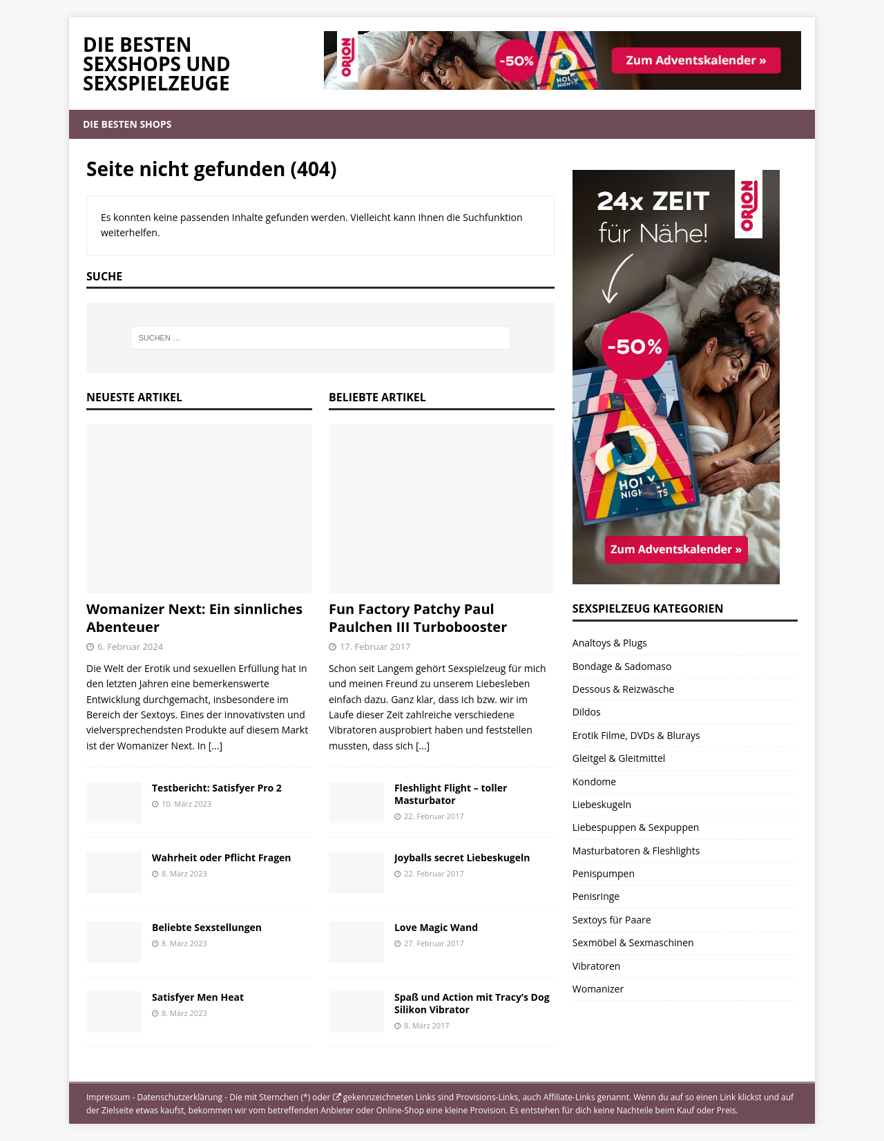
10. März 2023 (186, 803)
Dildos (587, 711)
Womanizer (598, 988)
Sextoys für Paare (612, 919)
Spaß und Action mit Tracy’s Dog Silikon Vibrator (472, 1003)
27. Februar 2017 (434, 943)
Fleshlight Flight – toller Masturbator (450, 794)
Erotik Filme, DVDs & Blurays (636, 735)
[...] (215, 745)
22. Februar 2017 (434, 816)
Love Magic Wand (436, 927)
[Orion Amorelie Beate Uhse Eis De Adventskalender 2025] (676, 576)
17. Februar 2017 (375, 646)
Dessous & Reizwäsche (624, 689)
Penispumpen (604, 873)
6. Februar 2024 (130, 646)
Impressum (108, 1097)
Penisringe (596, 896)
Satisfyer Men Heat (198, 997)
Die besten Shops (127, 124)
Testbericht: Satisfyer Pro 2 (217, 787)
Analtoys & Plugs (610, 642)
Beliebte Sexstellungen (207, 927)
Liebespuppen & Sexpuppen (636, 827)
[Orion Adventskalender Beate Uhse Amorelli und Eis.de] (562, 81)
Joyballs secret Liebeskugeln (462, 857)
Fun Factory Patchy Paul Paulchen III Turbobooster (418, 618)
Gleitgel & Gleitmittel (619, 758)
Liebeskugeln (602, 804)
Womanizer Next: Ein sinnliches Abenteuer (194, 618)
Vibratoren (597, 965)
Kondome (594, 781)
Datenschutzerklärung (179, 1097)
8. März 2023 (184, 873)
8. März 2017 (427, 1025)
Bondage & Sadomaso (622, 666)
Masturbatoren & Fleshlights (636, 850)
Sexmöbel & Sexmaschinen (633, 942)
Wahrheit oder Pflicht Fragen (221, 857)
